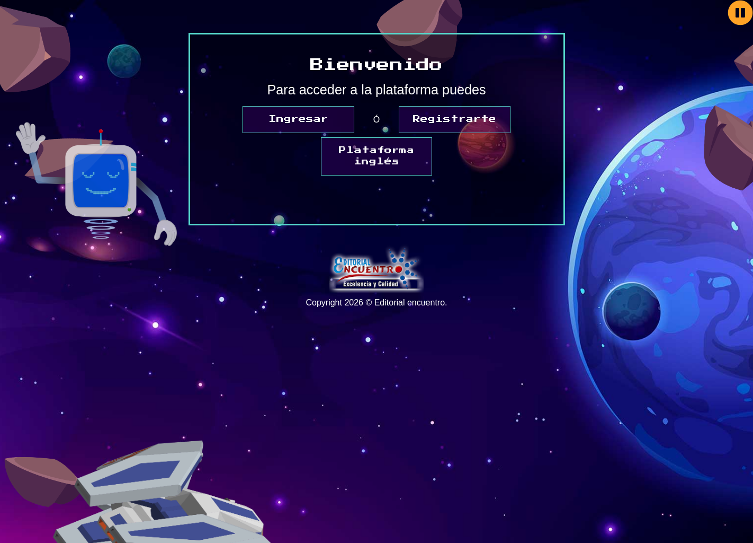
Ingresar (298, 119)
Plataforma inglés (376, 156)
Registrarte (454, 119)
